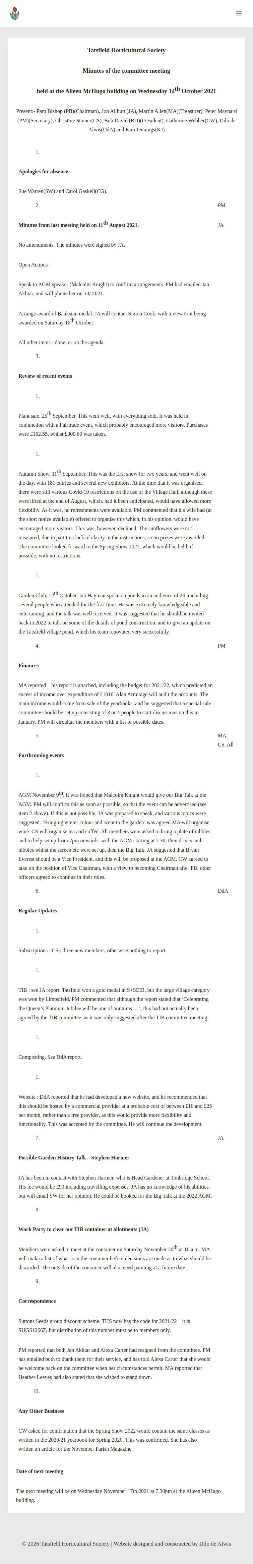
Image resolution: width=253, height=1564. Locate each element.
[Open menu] (239, 13)
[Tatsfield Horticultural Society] (17, 13)
